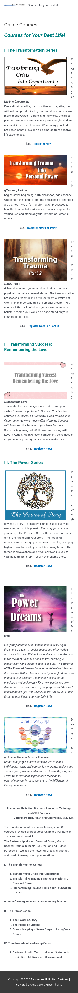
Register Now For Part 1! (42, 227)
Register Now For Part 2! (43, 326)
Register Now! (43, 143)
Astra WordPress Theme (46, 984)
